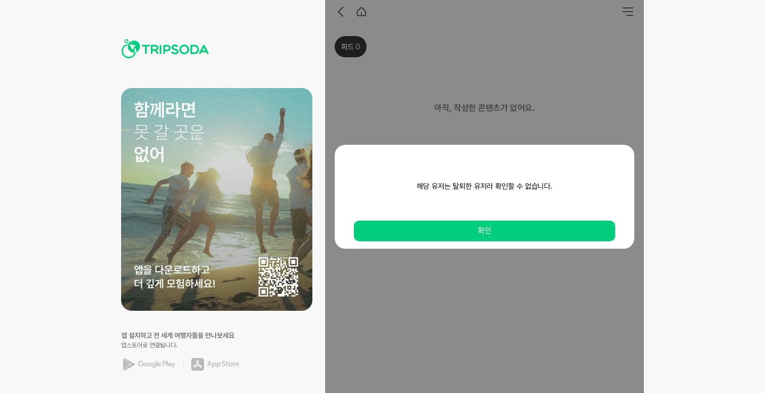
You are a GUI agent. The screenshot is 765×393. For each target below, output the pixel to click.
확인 (484, 230)
